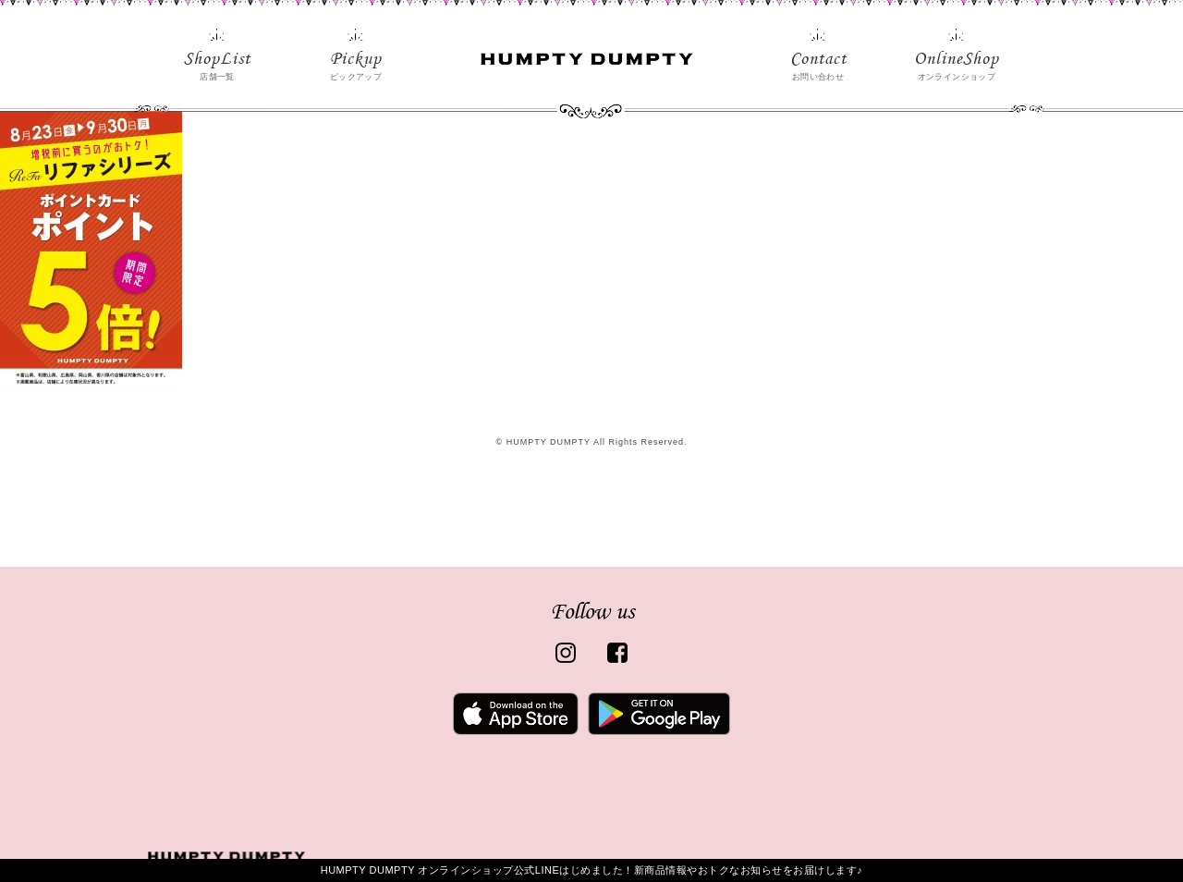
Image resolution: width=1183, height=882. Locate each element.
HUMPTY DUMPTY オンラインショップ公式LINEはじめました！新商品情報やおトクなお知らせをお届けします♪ (592, 870)
